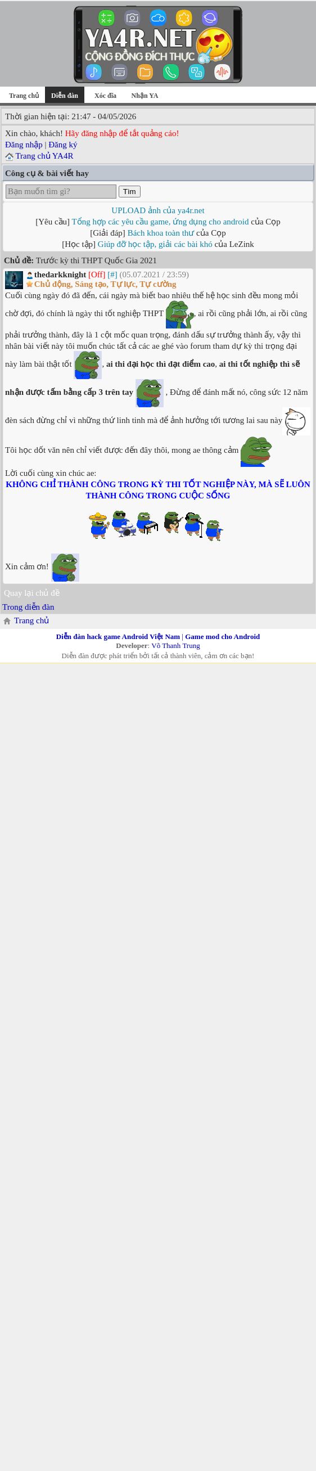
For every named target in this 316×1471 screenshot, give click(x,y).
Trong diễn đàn (28, 606)
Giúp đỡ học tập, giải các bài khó (155, 244)
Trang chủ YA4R (44, 155)
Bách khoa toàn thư (161, 232)
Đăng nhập (24, 144)
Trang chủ (24, 96)
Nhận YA (145, 96)
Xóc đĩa (105, 96)
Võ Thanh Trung (175, 645)
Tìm (129, 191)
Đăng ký (62, 144)
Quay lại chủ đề (32, 592)
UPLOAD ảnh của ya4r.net (157, 210)
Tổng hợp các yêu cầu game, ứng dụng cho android (160, 221)
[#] (112, 274)
